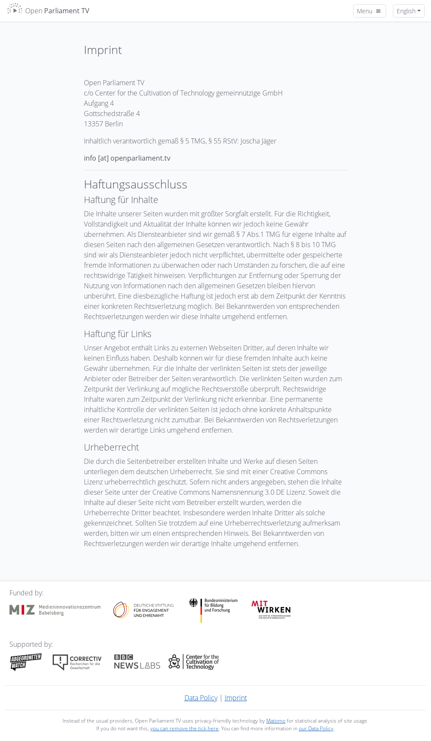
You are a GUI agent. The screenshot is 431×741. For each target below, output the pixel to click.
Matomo (275, 720)
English (406, 11)
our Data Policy (316, 728)
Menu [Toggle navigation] (370, 11)
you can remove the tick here (184, 728)
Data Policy (200, 697)
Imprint (236, 697)
